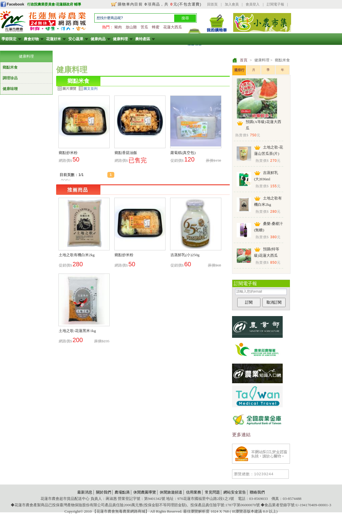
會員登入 (253, 4)
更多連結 (241, 434)
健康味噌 (10, 89)
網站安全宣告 (234, 492)
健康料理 (120, 39)
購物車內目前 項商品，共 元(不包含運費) (159, 4)
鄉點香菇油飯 (126, 153)
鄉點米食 (10, 67)
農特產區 (142, 39)
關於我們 (103, 492)
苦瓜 (144, 27)
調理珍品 (10, 78)
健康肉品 (98, 39)
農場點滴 (122, 492)
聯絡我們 (257, 492)
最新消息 (84, 492)
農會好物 (31, 39)
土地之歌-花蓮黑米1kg (77, 331)
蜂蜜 (155, 27)
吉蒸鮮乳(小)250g (185, 255)
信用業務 (193, 492)
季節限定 (8, 39)
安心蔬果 (75, 39)
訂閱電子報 (275, 4)
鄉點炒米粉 (68, 153)
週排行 (239, 70)
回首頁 (212, 4)
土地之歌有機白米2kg (77, 255)
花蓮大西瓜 (172, 27)
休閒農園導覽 (144, 492)
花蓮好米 (53, 39)
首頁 (243, 60)
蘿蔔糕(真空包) (183, 153)
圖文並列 (91, 89)
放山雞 (131, 27)
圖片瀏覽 (69, 89)
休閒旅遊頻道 (171, 492)
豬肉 (118, 27)
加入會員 (232, 4)
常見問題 (212, 492)
